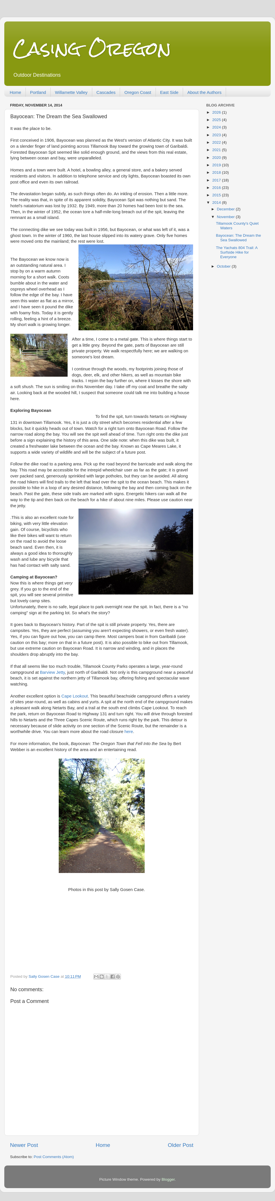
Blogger (168, 1179)
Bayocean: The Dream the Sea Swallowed (238, 237)
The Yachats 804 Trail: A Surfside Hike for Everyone (237, 252)
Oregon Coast (137, 92)
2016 (217, 187)
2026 (217, 112)
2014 (217, 202)
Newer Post (24, 1145)
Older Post (180, 1145)
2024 (217, 127)
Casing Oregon (92, 48)
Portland (38, 92)
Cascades (106, 92)
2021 (217, 150)
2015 (217, 195)
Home (15, 92)
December (226, 209)
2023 (217, 135)
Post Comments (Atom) (54, 1157)
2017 (217, 180)
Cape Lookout (74, 696)
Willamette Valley (71, 92)
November (226, 217)
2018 (217, 172)
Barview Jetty (52, 672)
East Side (169, 92)
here (129, 731)
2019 (217, 165)
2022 (217, 142)
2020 (217, 157)
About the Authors (204, 92)
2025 (217, 120)
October (224, 266)
